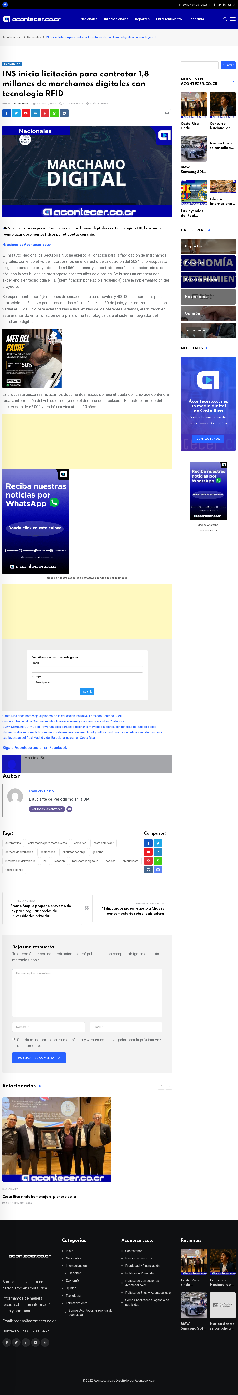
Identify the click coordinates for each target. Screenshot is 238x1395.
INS (45, 861)
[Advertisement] (87, 441)
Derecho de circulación (19, 852)
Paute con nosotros (138, 1258)
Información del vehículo (20, 861)
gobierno (97, 852)
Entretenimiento (169, 19)
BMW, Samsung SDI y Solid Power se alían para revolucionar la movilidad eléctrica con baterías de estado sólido (79, 727)
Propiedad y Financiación (142, 1266)
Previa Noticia (25, 900)
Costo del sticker (104, 843)
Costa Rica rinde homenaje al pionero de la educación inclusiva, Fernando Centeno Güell (62, 716)
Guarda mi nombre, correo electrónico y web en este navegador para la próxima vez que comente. (89, 1042)
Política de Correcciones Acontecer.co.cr (142, 1283)
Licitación (59, 861)
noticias (110, 861)
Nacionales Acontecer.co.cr (27, 245)
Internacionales (116, 19)
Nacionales (88, 19)
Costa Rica (80, 843)
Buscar (228, 65)
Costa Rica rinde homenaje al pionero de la (39, 1197)
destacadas (48, 852)
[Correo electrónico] (69, 809)
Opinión (71, 1288)
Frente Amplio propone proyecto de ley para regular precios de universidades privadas (40, 911)
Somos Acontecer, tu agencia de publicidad (91, 1313)
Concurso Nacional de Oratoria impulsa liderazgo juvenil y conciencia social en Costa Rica (63, 721)
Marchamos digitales (85, 861)
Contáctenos (208, 438)
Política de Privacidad (140, 1273)
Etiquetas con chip (73, 852)
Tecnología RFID (14, 869)
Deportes (142, 19)
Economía (196, 19)
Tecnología (73, 1295)
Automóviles (13, 843)
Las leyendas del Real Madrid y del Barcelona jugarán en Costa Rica (48, 738)
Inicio (69, 1251)
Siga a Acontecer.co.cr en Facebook (34, 747)
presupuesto (130, 861)
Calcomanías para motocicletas (47, 843)
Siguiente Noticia (148, 903)
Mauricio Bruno (19, 103)
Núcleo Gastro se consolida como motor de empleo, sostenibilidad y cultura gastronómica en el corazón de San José (82, 732)
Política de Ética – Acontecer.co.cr (148, 1293)
